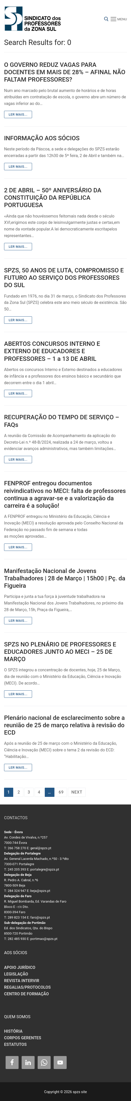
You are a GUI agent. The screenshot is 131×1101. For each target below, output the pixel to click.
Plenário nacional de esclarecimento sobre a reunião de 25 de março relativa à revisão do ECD (64, 725)
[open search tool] (106, 19)
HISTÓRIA (13, 1031)
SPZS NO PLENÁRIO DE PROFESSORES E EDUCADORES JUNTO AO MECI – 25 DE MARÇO (60, 652)
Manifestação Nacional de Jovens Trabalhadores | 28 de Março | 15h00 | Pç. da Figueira (64, 578)
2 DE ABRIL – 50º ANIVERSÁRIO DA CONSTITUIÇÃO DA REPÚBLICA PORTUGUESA (52, 198)
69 (61, 792)
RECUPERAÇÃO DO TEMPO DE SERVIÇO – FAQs (61, 421)
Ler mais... (18, 114)
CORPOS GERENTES (22, 1037)
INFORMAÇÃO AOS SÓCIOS (42, 138)
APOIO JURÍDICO (19, 967)
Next (76, 792)
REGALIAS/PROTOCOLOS (27, 987)
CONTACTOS (15, 817)
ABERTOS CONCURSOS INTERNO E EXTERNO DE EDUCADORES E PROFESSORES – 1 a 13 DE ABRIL (52, 351)
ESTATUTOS (15, 1044)
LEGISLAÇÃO (16, 974)
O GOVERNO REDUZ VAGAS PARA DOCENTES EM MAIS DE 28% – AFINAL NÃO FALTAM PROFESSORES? (64, 72)
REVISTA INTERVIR (21, 980)
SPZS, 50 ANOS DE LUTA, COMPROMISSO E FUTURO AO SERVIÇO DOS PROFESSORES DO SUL (64, 278)
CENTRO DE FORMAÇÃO (26, 993)
